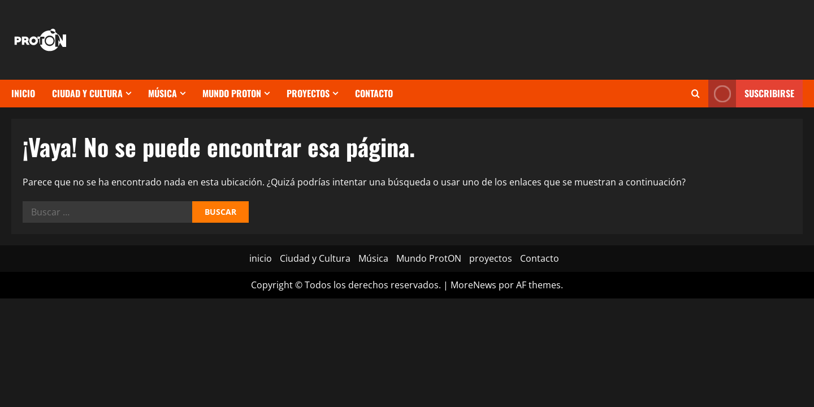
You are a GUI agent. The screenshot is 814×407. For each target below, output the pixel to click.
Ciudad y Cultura (87, 93)
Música (162, 93)
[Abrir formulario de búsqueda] (695, 94)
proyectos (308, 93)
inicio (23, 93)
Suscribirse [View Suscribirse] (751, 93)
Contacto (374, 93)
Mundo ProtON (231, 93)
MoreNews (473, 285)
